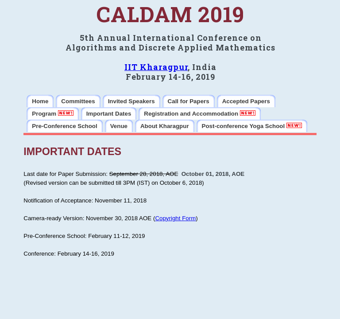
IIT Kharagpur (156, 67)
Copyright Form (175, 218)
